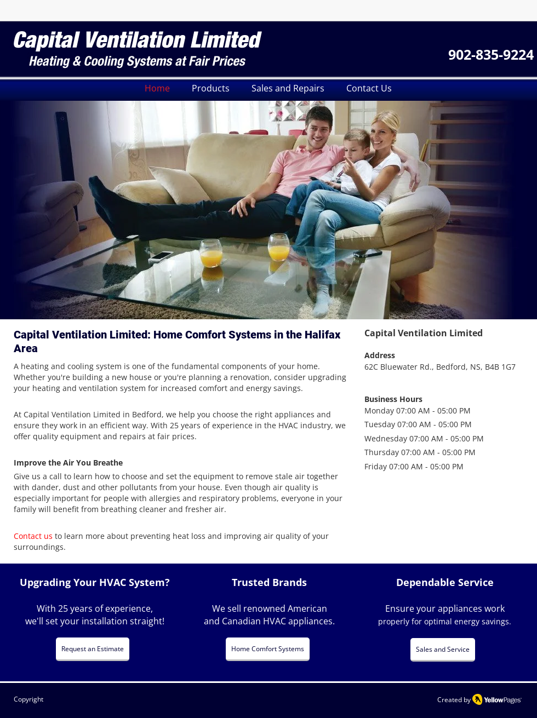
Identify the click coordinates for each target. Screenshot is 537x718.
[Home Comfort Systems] (268, 649)
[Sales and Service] (442, 650)
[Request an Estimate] (92, 649)
